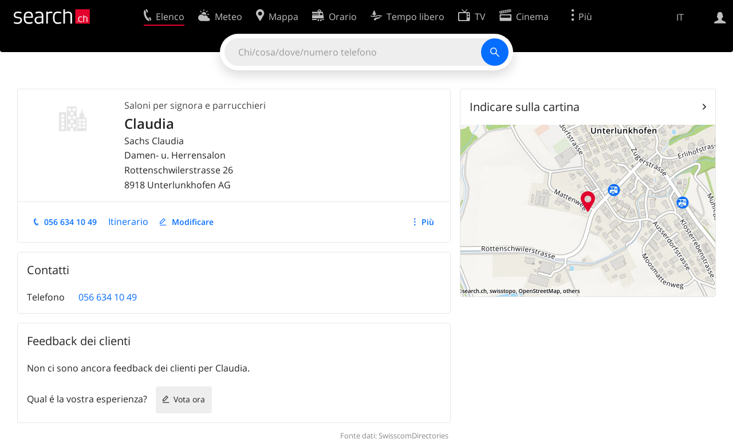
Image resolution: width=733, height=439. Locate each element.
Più (427, 221)
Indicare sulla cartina (525, 106)
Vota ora (189, 399)
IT (680, 17)
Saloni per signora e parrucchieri (195, 105)
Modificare (193, 221)
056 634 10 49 (70, 221)
